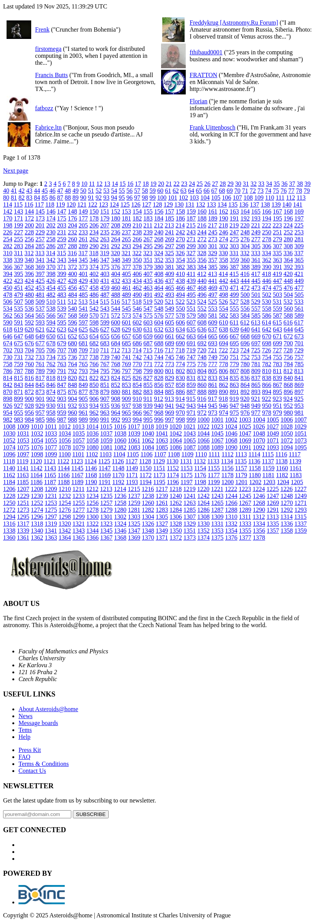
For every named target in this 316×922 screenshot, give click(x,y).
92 (99, 197)
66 (206, 190)
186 (180, 218)
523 (190, 301)
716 (158, 350)
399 (61, 274)
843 (18, 385)
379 (148, 267)
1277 (78, 509)
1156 (228, 468)
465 (169, 287)
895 (277, 392)
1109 (187, 454)
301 (212, 246)
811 (277, 371)
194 (266, 218)
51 (91, 190)
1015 (106, 426)
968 (158, 412)
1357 (273, 530)
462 (137, 287)
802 (180, 371)
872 (29, 392)
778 (223, 364)
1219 (189, 489)
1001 (217, 419)
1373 (189, 537)
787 (18, 371)
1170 (118, 475)
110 (269, 197)
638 (223, 329)
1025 (245, 426)
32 (253, 183)
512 (72, 301)
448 (288, 281)
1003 (245, 419)
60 (160, 190)
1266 (231, 503)
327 (190, 253)
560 (288, 308)
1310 (231, 516)
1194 (145, 482)
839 (277, 378)
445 (256, 281)
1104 (119, 454)
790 (50, 371)
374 (94, 267)
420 (287, 274)
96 (129, 197)
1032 (37, 433)
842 (7, 385)
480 (29, 294)
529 (255, 301)
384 (202, 267)
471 (234, 287)
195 (277, 218)
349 (126, 260)
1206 (9, 489)
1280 (120, 509)
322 (136, 253)
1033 (51, 433)
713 (126, 350)
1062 (148, 440)
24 (192, 183)
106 (226, 197)
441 (212, 281)
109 (259, 197)
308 (288, 246)
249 (256, 232)
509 (40, 301)
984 (29, 419)
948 (245, 405)
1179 (241, 475)
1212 (92, 489)
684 (115, 343)
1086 (176, 447)
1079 (78, 447)
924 (287, 398)
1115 (268, 454)
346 (94, 260)
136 (243, 204)
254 (7, 239)
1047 (245, 433)
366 (7, 267)
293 (126, 246)
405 (126, 274)
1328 (176, 523)
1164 (36, 475)
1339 (23, 530)
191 (234, 218)
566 (50, 315)
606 (180, 322)
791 (61, 371)
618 (7, 329)
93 (106, 197)
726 (266, 350)
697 (256, 343)
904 (72, 398)
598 (94, 322)
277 (256, 239)
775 (191, 364)
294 (137, 246)
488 (115, 294)
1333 (245, 523)
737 (83, 357)
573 (126, 315)
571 (104, 315)
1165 (50, 475)
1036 (92, 433)
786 (7, 371)
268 (158, 239)
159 (191, 211)
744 (158, 357)
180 (115, 218)
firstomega (48, 48)
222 (266, 225)
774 (180, 364)
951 (277, 405)
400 (72, 274)
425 (40, 281)
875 (61, 392)
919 (234, 398)
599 (104, 322)
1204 (283, 482)
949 (256, 405)
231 (61, 232)
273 (212, 239)
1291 (273, 509)
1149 (132, 468)
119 (60, 204)
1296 (37, 516)
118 (49, 204)
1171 (132, 475)
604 (158, 322)
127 (146, 204)
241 (169, 232)
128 (157, 204)
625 (83, 329)
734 (50, 357)
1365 (78, 537)
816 (29, 378)
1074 (9, 447)
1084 (148, 447)
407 (148, 274)
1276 (65, 509)
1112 (228, 454)
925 (298, 398)
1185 (23, 482)
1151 (159, 468)
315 (61, 253)
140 (286, 204)
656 (115, 336)
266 (137, 239)
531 (277, 301)
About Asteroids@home (48, 709)
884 (158, 392)
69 (230, 190)
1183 (296, 475)
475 (277, 287)
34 (269, 183)
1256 (92, 503)
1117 (295, 454)
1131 (186, 461)
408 (158, 274)
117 (39, 204)
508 (29, 301)
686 (137, 343)
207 (104, 225)
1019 (161, 426)
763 (61, 364)
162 (223, 211)
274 (223, 239)
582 (223, 315)
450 (7, 287)
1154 (200, 468)
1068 (231, 440)
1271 (300, 503)
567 (61, 315)
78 (299, 190)
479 (18, 294)
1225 (272, 489)
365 (299, 260)
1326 (148, 523)
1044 (203, 433)
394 (7, 274)
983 (18, 419)
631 (148, 329)
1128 (145, 461)
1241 (189, 496)
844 (29, 385)
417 (255, 274)
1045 (217, 433)
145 (40, 211)
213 (169, 225)
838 (266, 378)
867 (277, 385)
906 (94, 398)
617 (298, 322)
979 (277, 412)
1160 (282, 468)
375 (104, 267)
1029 (300, 426)
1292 (287, 509)
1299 (78, 516)
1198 (200, 482)
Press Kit (29, 750)
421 (298, 274)
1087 (189, 447)
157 (169, 211)
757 (299, 357)
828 (158, 378)
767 (104, 364)
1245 (245, 496)
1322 (92, 523)
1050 (287, 433)
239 (148, 232)
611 (234, 322)
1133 (213, 461)
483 (61, 294)
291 (104, 246)
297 (169, 246)
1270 (287, 503)
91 (91, 197)
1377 (245, 537)
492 (158, 294)
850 (94, 385)
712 (115, 350)
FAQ (24, 757)
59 (153, 190)
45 (45, 190)
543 (104, 308)
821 (83, 378)
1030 (9, 433)
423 (18, 281)
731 (18, 357)
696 (245, 343)
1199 (214, 482)
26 (207, 183)
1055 (51, 440)
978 (266, 412)
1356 (259, 530)
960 (72, 412)
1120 (36, 461)
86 (52, 197)
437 (169, 281)
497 (212, 294)
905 (83, 398)
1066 (203, 440)
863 (234, 385)
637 (212, 329)
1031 (23, 433)
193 (256, 218)
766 (94, 364)
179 (104, 218)
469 (212, 287)
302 (223, 246)
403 (104, 274)
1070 (259, 440)
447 (277, 281)
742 (137, 357)
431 (104, 281)
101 (172, 197)
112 (290, 197)
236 (115, 232)
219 (234, 225)
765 (83, 364)
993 (126, 419)
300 (202, 246)
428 (72, 281)
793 (83, 371)
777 (212, 364)
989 (83, 419)
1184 (9, 482)
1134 (227, 461)
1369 (134, 537)
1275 (51, 509)
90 (83, 197)
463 (148, 287)
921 (255, 398)
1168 (91, 475)
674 (7, 343)
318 (93, 253)
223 (277, 225)
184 (158, 218)
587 (277, 315)
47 (60, 190)
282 (7, 246)
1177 (214, 475)
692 (202, 343)
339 (18, 260)
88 (68, 197)
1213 (106, 489)
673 (299, 336)
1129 (159, 461)
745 (169, 357)
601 (126, 322)
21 (169, 183)
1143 (50, 468)
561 (299, 308)
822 (94, 378)
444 (245, 281)
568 (72, 315)
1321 (78, 523)
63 (183, 190)
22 (176, 183)
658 (137, 336)
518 (136, 301)
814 (7, 378)
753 (256, 357)
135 (232, 204)
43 (29, 190)
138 (265, 204)
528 (244, 301)
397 (40, 274)
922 (266, 398)
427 (61, 281)
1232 (65, 496)
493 (169, 294)
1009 (23, 426)
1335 (273, 523)
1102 (92, 454)
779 (234, 364)
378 (137, 267)
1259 (134, 503)
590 (7, 322)
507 (18, 301)
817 (40, 378)
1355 (245, 530)
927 (18, 405)
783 (277, 364)
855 (148, 385)
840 (288, 378)
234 (94, 232)
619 (18, 329)
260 (72, 239)
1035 (78, 433)
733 (40, 357)
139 (276, 204)
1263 (189, 503)
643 (277, 329)
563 (18, 315)
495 (191, 294)
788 (29, 371)
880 (115, 392)
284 (29, 246)
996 (158, 419)
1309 (217, 516)
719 (190, 350)
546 (137, 308)
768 (115, 364)
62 (176, 190)
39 (307, 183)
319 (104, 253)
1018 (147, 426)
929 (40, 405)
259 (61, 239)
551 (191, 308)
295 (148, 246)
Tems (25, 730)
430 (94, 281)
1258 (120, 503)
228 (29, 232)
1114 (255, 454)
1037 (106, 433)
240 (158, 232)
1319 (51, 523)
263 (104, 239)
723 (234, 350)
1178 (228, 475)
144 (29, 211)
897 (299, 392)
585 (256, 315)
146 (50, 211)
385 (212, 267)
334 (266, 253)
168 (288, 211)
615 (277, 322)
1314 (286, 516)
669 (256, 336)
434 (137, 281)
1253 (51, 503)
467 (191, 287)
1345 (106, 530)
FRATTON (203, 75)
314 (50, 253)
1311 (245, 516)
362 (266, 260)
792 (72, 371)
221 (255, 225)
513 (82, 301)
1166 (64, 475)
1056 (65, 440)
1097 (23, 454)
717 (169, 350)
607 (191, 322)
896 (288, 392)
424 (29, 281)
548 (158, 308)
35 (277, 183)
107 (237, 197)
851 (104, 385)
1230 (37, 496)
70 (237, 190)
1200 (228, 482)
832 (202, 378)
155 (148, 211)
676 (29, 343)
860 (202, 385)
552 (202, 308)
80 (6, 197)
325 (169, 253)
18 (146, 183)
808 (245, 371)
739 (104, 357)
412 (201, 274)
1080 (92, 447)
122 (92, 204)
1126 (118, 461)
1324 (120, 523)
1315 (300, 516)
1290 (259, 509)
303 (234, 246)
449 (299, 281)
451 (18, 287)
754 (266, 357)
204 (72, 225)
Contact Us (32, 770)
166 (266, 211)
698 (266, 343)
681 (83, 343)
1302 (120, 516)
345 (83, 260)
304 (245, 246)
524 (201, 301)
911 (147, 398)
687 (148, 343)
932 (72, 405)
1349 (162, 530)
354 (180, 260)
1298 (65, 516)
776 (202, 364)
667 (234, 336)
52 (99, 190)
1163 (23, 475)
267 (148, 239)
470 (223, 287)
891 (234, 392)
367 (18, 267)
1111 (214, 454)
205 (83, 225)
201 (40, 225)
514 (93, 301)
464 (158, 287)
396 (29, 274)
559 (277, 308)
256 (29, 239)
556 (245, 308)
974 (223, 412)
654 (94, 336)
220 (244, 225)
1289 (245, 509)
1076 (37, 447)
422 (7, 281)
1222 (231, 489)
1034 (65, 433)
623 (61, 329)
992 (115, 419)
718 (180, 350)
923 (277, 398)
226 (7, 232)
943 (191, 405)
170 (7, 218)
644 (288, 329)
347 (104, 260)
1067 (217, 440)
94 (114, 197)
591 (18, 322)
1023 (217, 426)
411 (191, 274)
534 (7, 308)
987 (61, 419)
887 (191, 392)
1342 (65, 530)
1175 (186, 475)
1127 (131, 461)
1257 (106, 503)
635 (191, 329)
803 (191, 371)
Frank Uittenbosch (212, 127)
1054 (37, 440)
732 (29, 357)
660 (158, 336)
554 (223, 308)
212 (158, 225)
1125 (104, 461)
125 (124, 204)
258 (50, 239)
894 (266, 392)
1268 (259, 503)
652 (72, 336)
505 (299, 294)
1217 (161, 489)
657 (126, 336)
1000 (203, 419)
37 (292, 183)
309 (299, 246)
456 (72, 287)
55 (122, 190)
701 (299, 343)
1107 (160, 454)
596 (72, 322)
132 (200, 204)
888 (202, 392)
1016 (120, 426)
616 (287, 322)
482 (50, 294)
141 (297, 204)
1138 (281, 461)
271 (191, 239)
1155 (214, 468)
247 (234, 232)
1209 (51, 489)
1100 (65, 454)
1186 (36, 482)
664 (202, 336)
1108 (174, 454)
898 (7, 398)
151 (104, 211)
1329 (189, 523)
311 (18, 253)
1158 (255, 468)
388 (245, 267)
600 (115, 322)
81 (14, 197)
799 (148, 371)
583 (234, 315)
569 (83, 315)
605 (169, 322)
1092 (259, 447)
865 (256, 385)
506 (7, 301)
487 (104, 294)
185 (169, 218)
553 (212, 308)
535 (18, 308)
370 (50, 267)
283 (18, 246)
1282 (148, 509)
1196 (173, 482)
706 (50, 350)
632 (158, 329)
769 (126, 364)
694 (223, 343)
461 (126, 287)
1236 (120, 496)
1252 (37, 503)
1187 (50, 482)
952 (288, 405)
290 (94, 246)
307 (277, 246)
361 (256, 260)
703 (18, 350)
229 (40, 232)
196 (288, 218)
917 (212, 398)
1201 (241, 482)
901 (40, 398)
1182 (282, 475)
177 (83, 218)
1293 (300, 509)
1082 (120, 447)
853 (126, 385)
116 (28, 204)
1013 (78, 426)
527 (234, 301)
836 (245, 378)
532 (287, 301)
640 (245, 329)
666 (223, 336)
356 (202, 260)
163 (234, 211)
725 (255, 350)
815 (18, 378)
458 (94, 287)
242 (180, 232)
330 (223, 253)
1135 (241, 461)
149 (83, 211)
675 (18, 343)
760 (29, 364)
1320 (65, 523)
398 (50, 274)
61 (168, 190)
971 (191, 412)
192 (245, 218)
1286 (203, 509)
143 (18, 211)
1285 (189, 509)
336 (287, 253)
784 (288, 364)
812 (287, 371)
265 (126, 239)
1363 (51, 537)
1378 (259, 537)
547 (148, 308)
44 (37, 190)
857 (169, 385)
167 (277, 211)
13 (107, 183)
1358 (287, 530)
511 (61, 301)
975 (234, 412)
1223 (245, 489)
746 (180, 357)
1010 (37, 426)
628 (115, 329)
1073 (300, 440)
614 (266, 322)
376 (115, 267)
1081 (106, 447)
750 (223, 357)
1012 (64, 426)
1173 (159, 475)
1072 (287, 440)
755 (277, 357)
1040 (148, 433)
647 (18, 336)
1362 (37, 537)
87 (60, 197)
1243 (217, 496)
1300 (92, 516)
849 (83, 385)
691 (191, 343)
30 (238, 183)
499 (234, 294)
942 (180, 405)
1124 (90, 461)
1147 (105, 468)
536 (29, 308)
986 (50, 419)
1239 (162, 496)
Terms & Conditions (43, 763)
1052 (9, 440)
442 (223, 281)
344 (72, 260)
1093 (273, 447)
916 (201, 398)
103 (194, 197)
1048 (259, 433)
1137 (268, 461)
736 (72, 357)
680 (72, 343)
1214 (120, 489)
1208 (37, 489)
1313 (272, 516)
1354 (231, 530)
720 (201, 350)
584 (245, 315)
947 (234, 405)
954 (7, 412)
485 (83, 294)
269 (169, 239)
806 (223, 371)
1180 (255, 475)
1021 (189, 426)
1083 (134, 447)
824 (115, 378)
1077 (51, 447)
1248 (287, 496)
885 (169, 392)
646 (7, 336)
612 (244, 322)
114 (7, 204)
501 (256, 294)
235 (104, 232)
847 (61, 385)
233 (83, 232)
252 (288, 232)
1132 (200, 461)
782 (266, 364)
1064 (176, 440)
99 (153, 197)
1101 (78, 454)
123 (103, 204)
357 (212, 260)
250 (266, 232)
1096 (9, 454)
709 (83, 350)
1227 (300, 489)
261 (83, 239)
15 (122, 183)
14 (115, 183)
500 (245, 294)
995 (148, 419)
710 (94, 350)
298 (180, 246)
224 (287, 225)
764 (72, 364)
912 (158, 398)
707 (61, 350)
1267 (245, 503)
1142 (36, 468)
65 (199, 190)
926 (7, 405)
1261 (162, 503)
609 (212, 322)
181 (126, 218)
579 (191, 315)
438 (180, 281)
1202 (255, 482)
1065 (189, 440)
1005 (273, 419)
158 (180, 211)
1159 (268, 468)
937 (126, 405)
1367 (106, 537)
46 (52, 190)
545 (126, 308)
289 (83, 246)
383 (191, 267)
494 (180, 294)
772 (158, 364)
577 (169, 315)
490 (137, 294)
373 (83, 267)
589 (299, 315)
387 (234, 267)
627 (104, 329)
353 (169, 260)
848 (72, 385)
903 (61, 398)
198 (7, 225)
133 (211, 204)
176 (72, 218)
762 (50, 364)
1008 (9, 426)
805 (212, 371)
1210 (65, 489)
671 (277, 336)
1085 (162, 447)
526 (223, 301)
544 (115, 308)
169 (299, 211)
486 (94, 294)
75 (276, 190)
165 (256, 211)
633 (169, 329)
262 (94, 239)
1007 (300, 419)
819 (61, 378)
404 (115, 274)
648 (29, 336)
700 (288, 343)
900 (29, 398)
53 (106, 190)
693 (212, 343)
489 (126, 294)
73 (260, 190)
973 (212, 412)
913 (169, 398)
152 (115, 211)
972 (202, 412)
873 (40, 392)
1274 (37, 509)
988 (72, 419)
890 (223, 392)
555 (234, 308)
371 (61, 267)
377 (126, 267)
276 (245, 239)
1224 (258, 489)
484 (72, 294)
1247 (273, 496)
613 (255, 322)
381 (169, 267)
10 (84, 183)
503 (277, 294)
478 (7, 294)
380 (158, 267)
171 (18, 218)
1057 (78, 440)
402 (94, 274)
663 (191, 336)
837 (256, 378)
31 (246, 183)
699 (277, 343)
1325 (134, 523)
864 (245, 385)
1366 (92, 537)
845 (40, 385)
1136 (254, 461)
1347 (134, 530)
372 (72, 267)
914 (180, 398)
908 (115, 398)
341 (40, 260)
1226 (286, 489)
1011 (51, 426)
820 (72, 378)
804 (202, 371)
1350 (176, 530)
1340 (37, 530)
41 (14, 190)
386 (223, 267)
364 (288, 260)
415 (234, 274)
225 (298, 225)
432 (115, 281)
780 (245, 364)
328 (201, 253)
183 (148, 218)
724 (244, 350)
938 (137, 405)
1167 (77, 475)
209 (126, 225)
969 (169, 412)
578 (180, 315)
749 (212, 357)
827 (148, 378)
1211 (78, 489)
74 (268, 190)
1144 (64, 468)
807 (234, 371)
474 (266, 287)
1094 (287, 447)
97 (137, 197)
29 (230, 183)
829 (169, 378)
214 (180, 225)
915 (190, 398)
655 (104, 336)
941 (169, 405)
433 (126, 281)
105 (215, 197)
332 (244, 253)
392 (288, 267)
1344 (92, 530)
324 (158, 253)
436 (158, 281)
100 (161, 197)
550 (180, 308)
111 (280, 197)
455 (61, 287)
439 (191, 281)
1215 (134, 489)
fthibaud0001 (206, 52)
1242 (203, 496)
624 (72, 329)
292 (115, 246)
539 (61, 308)
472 (245, 287)
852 (115, 385)
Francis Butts (51, 75)
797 (126, 371)
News (25, 716)
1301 (106, 516)
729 (298, 350)
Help (24, 737)
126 (135, 204)
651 (61, 336)
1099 (51, 454)
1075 (23, 447)
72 (253, 190)
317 (82, 253)
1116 (281, 454)
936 (115, 405)
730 (7, 357)
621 (40, 329)
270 (180, 239)
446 (266, 281)
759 (18, 364)
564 (29, 315)
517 (126, 301)
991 (104, 419)
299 (191, 246)
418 (266, 274)
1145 (77, 468)
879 (104, 392)
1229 (23, 496)
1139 (295, 461)
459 (104, 287)
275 (234, 239)
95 (122, 197)
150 (94, 211)
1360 (9, 537)
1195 (159, 482)
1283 (162, 509)
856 (158, 385)
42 (21, 190)
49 (75, 190)
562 (7, 315)
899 (18, 398)
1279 (106, 509)
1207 (23, 489)
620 (29, 329)
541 (83, 308)
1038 (120, 433)
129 (168, 204)
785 (299, 364)
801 (169, 371)
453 (40, 287)
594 (50, 322)
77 (291, 190)
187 (191, 218)
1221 (217, 489)
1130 (172, 461)
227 (18, 232)
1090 (231, 447)
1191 (105, 482)
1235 (106, 496)
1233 (78, 496)
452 (29, 287)
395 (18, 274)
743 (148, 357)
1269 (273, 503)
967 (148, 412)
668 (245, 336)
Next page (15, 170)
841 (299, 378)
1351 (189, 530)
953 (299, 405)
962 (94, 412)
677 (40, 343)
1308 (203, 516)
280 (288, 239)
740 (115, 357)
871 (18, 392)
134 (222, 204)
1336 (287, 523)
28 (223, 183)
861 (212, 385)
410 (180, 274)
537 (40, 308)
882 (137, 392)
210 (137, 225)
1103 (105, 454)
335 (277, 253)
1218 (175, 489)
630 (137, 329)
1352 (203, 530)
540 (72, 308)
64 (191, 190)
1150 (145, 468)
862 (223, 385)
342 (50, 260)
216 (201, 225)
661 (169, 336)
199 (18, 225)
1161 (296, 468)
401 (83, 274)
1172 (145, 475)
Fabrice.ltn (48, 127)
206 (94, 225)
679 (61, 343)
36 (284, 183)
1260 (148, 503)
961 (83, 412)
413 (212, 274)
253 (299, 232)
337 (298, 253)
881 (126, 392)
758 (7, 364)
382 (180, 267)
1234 (92, 496)
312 (29, 253)
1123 (77, 461)
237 (126, 232)
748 (202, 357)
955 (18, 412)
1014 (92, 426)
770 (137, 364)
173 (40, 218)
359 (234, 260)
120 (71, 204)
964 (115, 412)
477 (299, 287)
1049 (273, 433)
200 (29, 225)
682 (94, 343)
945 (212, 405)
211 (147, 225)
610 (223, 322)
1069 (245, 440)
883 (148, 392)
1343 (78, 530)
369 (40, 267)
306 (266, 246)
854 (137, 385)
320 (115, 253)
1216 (147, 489)
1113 (241, 454)
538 (50, 308)
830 (180, 378)
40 (6, 190)
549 (169, 308)
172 (29, 218)
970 (180, 412)
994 (137, 419)
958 (50, 412)
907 (104, 398)
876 (72, 392)
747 (191, 357)
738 (94, 357)
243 (191, 232)
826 (137, 378)
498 (223, 294)
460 (115, 287)
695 (234, 343)
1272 (9, 509)
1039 (134, 433)
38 (300, 183)
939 (148, 405)
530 (266, 301)
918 (223, 398)
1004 (259, 419)
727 (277, 350)
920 (244, 398)
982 (7, 419)
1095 (300, 447)
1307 (189, 516)
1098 (37, 454)
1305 (162, 516)
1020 (175, 426)
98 (145, 197)
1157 (241, 468)
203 (61, 225)
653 (83, 336)
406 (137, 274)
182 (137, 218)
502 (266, 294)
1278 (92, 509)
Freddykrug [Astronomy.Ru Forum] (234, 22)
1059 (106, 440)
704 (29, 350)
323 (147, 253)
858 (180, 385)
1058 (92, 440)
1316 (9, 523)
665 (212, 336)
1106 (146, 454)
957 (40, 412)
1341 (51, 530)
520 (158, 301)
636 (202, 329)
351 (148, 260)
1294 (9, 516)
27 (215, 183)
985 (40, 419)
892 (245, 392)
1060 (120, 440)
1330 (203, 523)
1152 (173, 468)
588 (288, 315)
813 (298, 371)
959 (61, 412)
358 (223, 260)
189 (212, 218)
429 (83, 281)
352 (158, 260)
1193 (132, 482)
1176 (200, 475)
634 (180, 329)
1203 (269, 482)
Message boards (38, 723)
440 (202, 281)
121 (81, 204)
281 (299, 239)
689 (169, 343)
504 (288, 294)
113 (301, 197)
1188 (64, 482)
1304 (148, 516)
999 (191, 419)
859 (191, 385)
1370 (148, 537)
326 (180, 253)
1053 (23, 440)
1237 (134, 496)
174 (50, 218)
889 (212, 392)
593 (40, 322)
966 (137, 412)
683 (104, 343)
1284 (176, 509)
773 (169, 364)
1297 (51, 516)
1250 (9, 503)
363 (277, 260)
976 (245, 412)
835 (234, 378)
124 (114, 204)
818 (50, 378)
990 (94, 419)
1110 (201, 454)
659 (148, 336)
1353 (217, 530)
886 (180, 392)
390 (266, 267)
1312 (258, 516)
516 (115, 301)
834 (223, 378)
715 (147, 350)
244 (202, 232)
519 (147, 301)
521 (169, 301)
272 (202, 239)
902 (50, 398)
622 (50, 329)
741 (126, 357)
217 (212, 225)
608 (202, 322)
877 (83, 392)
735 (61, 357)
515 (104, 301)
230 (50, 232)
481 (40, 294)
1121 (49, 461)
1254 (65, 503)
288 (72, 246)
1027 (272, 426)
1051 (300, 433)
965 (126, 412)
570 (94, 315)
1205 (297, 482)
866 (266, 385)
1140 (9, 468)
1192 (118, 482)
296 (158, 246)
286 (50, 246)
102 (183, 197)
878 (94, 392)
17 (138, 183)
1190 (91, 482)
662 (180, 336)
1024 (231, 426)
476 (288, 287)
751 (234, 357)
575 (148, 315)
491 (148, 294)
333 (255, 253)
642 (266, 329)
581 (212, 315)
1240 (176, 496)
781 (256, 364)
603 (148, 322)
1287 (217, 509)
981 (299, 412)
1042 (176, 433)
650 (50, 336)
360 (245, 260)
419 (277, 274)
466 (180, 287)
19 (153, 183)
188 (202, 218)
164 (245, 211)
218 (223, 225)
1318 (37, 523)
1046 (231, 433)
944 (202, 405)
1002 (231, 419)
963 (104, 412)
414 (223, 274)
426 (50, 281)
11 (92, 183)
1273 (23, 509)
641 (256, 329)
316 (72, 253)
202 (50, 225)
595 (61, 322)
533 (298, 301)
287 (61, 246)
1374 (203, 537)
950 (266, 405)
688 (158, 343)
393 (299, 267)
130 (178, 204)
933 (83, 405)
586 (266, 315)
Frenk (42, 29)
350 (137, 260)
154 (137, 211)
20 (161, 183)
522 (180, 301)
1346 (120, 530)
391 (277, 267)
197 (299, 218)
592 (29, 322)
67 (214, 190)
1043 (189, 433)
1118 (9, 461)
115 (17, 204)
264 (115, 239)
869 (299, 385)
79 (307, 190)
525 (212, 301)
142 (7, 211)
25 (200, 183)
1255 (78, 503)
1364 (65, 537)
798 (137, 371)
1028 (286, 426)
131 (189, 204)
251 (277, 232)
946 (223, 405)
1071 (273, 440)
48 (68, 190)
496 (202, 294)
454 (50, 287)
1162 (9, 475)
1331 (217, 523)
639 (234, 329)
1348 (148, 530)
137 (254, 204)
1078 (65, 447)
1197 (186, 482)
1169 (105, 475)
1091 (245, 447)
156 (158, 211)
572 (115, 315)
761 (40, 364)
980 (288, 412)
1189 (77, 482)
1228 (9, 496)
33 (261, 183)
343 (61, 260)
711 (104, 350)
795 (104, 371)
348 (115, 260)
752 (245, 357)
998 (180, 419)
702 (7, 350)
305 (256, 246)
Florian (198, 101)
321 (126, 253)
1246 (259, 496)
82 (21, 197)
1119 (23, 461)
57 (137, 190)
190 (223, 218)
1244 (231, 496)
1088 (203, 447)
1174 (173, 475)
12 (99, 183)
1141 (23, 468)
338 (7, 260)
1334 (259, 523)
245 (212, 232)
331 (234, 253)
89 (75, 197)
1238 (148, 496)
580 (202, 315)
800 (158, 371)
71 (245, 190)
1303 (134, 516)
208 (115, 225)
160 (202, 211)
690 (180, 343)
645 (299, 329)
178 (94, 218)
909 (126, 398)
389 (256, 267)
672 (288, 336)
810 (266, 371)
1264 (203, 503)
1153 (186, 468)
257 (40, 239)
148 (72, 211)
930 (50, 405)
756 (288, 357)
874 (50, 392)
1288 (231, 509)
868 (288, 385)
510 (50, 301)
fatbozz (44, 108)
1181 (268, 475)
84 (37, 197)
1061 (134, 440)
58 (145, 190)
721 (212, 350)
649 (40, 336)
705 (40, 350)
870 (7, 392)
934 (94, 405)
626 (94, 329)
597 (83, 322)
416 (244, 274)
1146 (91, 468)
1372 (176, 537)
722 (223, 350)
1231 (51, 496)
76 (284, 190)
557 (256, 308)
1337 (300, 523)
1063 (162, 440)
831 (191, 378)
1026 (258, 426)
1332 (231, 523)
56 (129, 190)
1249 (300, 496)
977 (256, 412)
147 (61, 211)
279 (277, 239)
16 (130, 183)
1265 (217, 503)
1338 (9, 530)
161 (212, 211)
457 (83, 287)
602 (137, 322)
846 (50, 385)
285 (40, 246)
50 (83, 190)
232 (72, 232)
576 (158, 315)
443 (234, 281)
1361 (23, 537)
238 (137, 232)
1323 (106, 523)
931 (61, 405)
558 (266, 308)
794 (94, 371)
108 (248, 197)
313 (39, 253)
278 (266, 239)
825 (126, 378)
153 (126, 211)
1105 (133, 454)
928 (29, 405)
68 (222, 190)
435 (148, 281)
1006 (287, 419)
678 (50, 343)
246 (223, 232)
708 (72, 350)
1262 (176, 503)
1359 (300, 530)
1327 (162, 523)
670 (266, 336)
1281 (134, 509)
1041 (162, 433)
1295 (23, 516)
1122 (63, 461)
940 (158, 405)
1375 (217, 537)
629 (126, 329)
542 (94, 308)
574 (137, 315)
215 (190, 225)
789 (40, 371)
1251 (23, 503)
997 (169, 419)
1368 (120, 537)
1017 (134, 426)
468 (202, 287)
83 (29, 197)
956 (29, 412)
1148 (118, 468)
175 (61, 218)
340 (29, 260)
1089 (217, 447)
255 (18, 239)
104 (205, 197)
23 (184, 183)
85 (45, 197)
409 (169, 274)
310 (7, 253)
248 (245, 232)
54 (114, 190)
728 (287, 350)
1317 (23, 523)
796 (115, 371)
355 (191, 260)
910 (137, 398)
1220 (203, 489)
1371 (162, 537)
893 (256, 392)
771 (148, 364)
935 (104, 405)
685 (126, 343)
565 (40, 315)
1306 (176, 516)
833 (212, 378)
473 (256, 287)
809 (256, 371)
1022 (203, 426)
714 (136, 350)
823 (104, 378)
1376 (231, 537)
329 (212, 253)
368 (29, 267)
